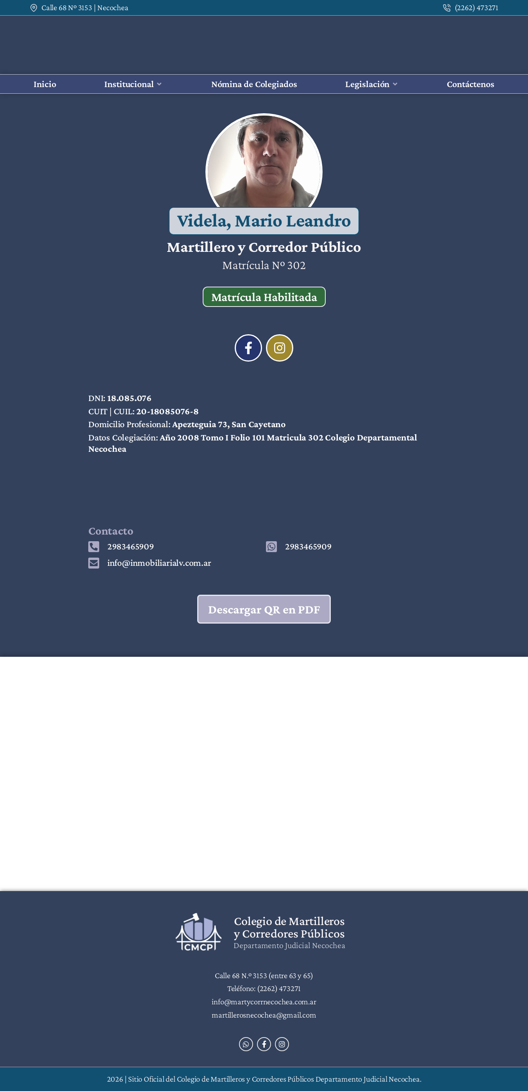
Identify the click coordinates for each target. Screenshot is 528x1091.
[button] (133, 84)
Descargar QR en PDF (264, 609)
